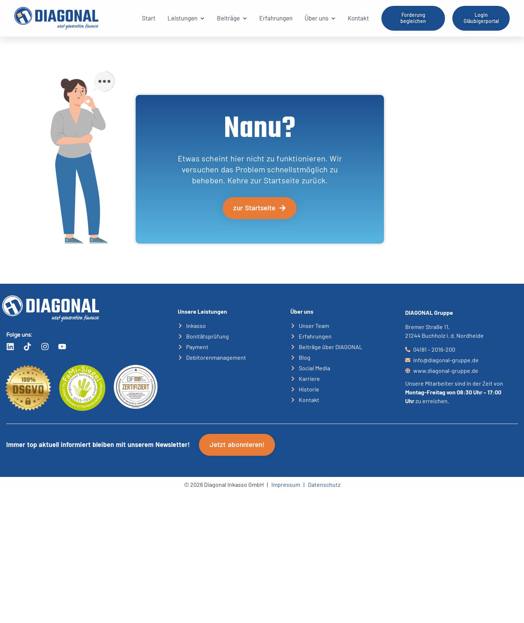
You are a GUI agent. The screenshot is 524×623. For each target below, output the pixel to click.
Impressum (285, 484)
